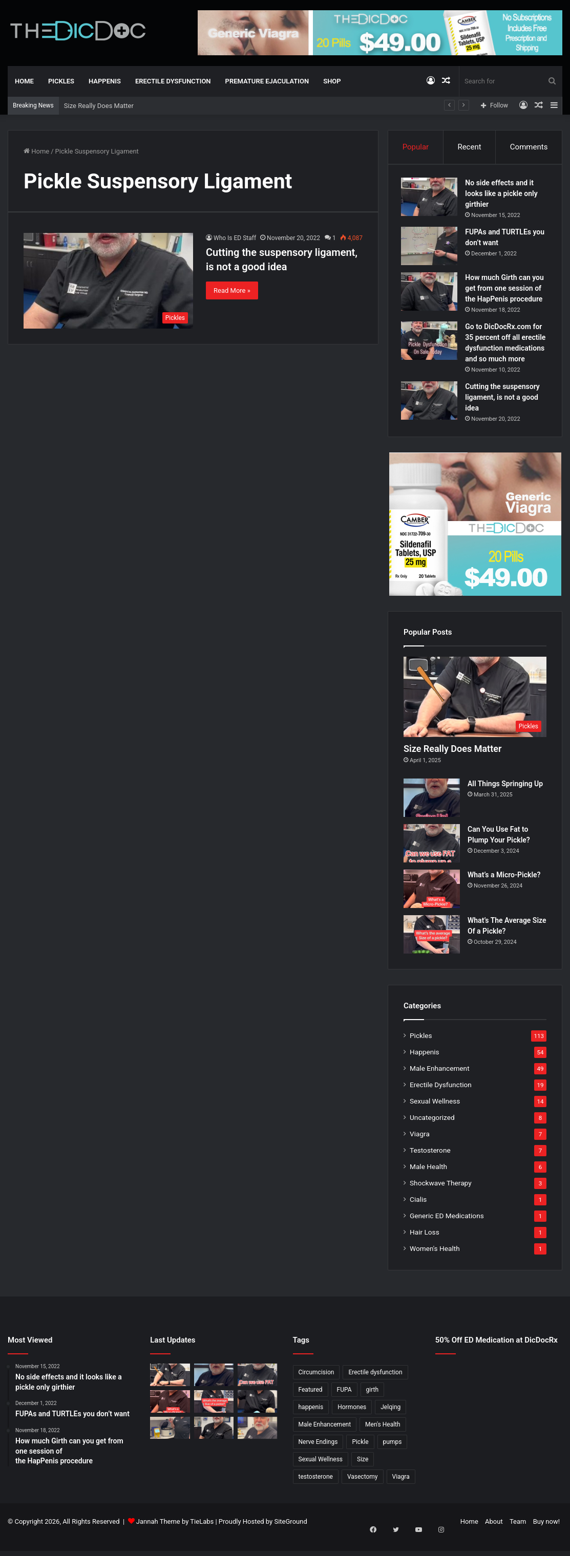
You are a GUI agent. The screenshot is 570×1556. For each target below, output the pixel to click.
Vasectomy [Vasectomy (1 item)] (362, 1492)
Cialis (418, 1215)
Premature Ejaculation (267, 81)
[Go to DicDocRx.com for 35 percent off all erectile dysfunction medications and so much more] (432, 343)
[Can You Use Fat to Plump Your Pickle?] (432, 859)
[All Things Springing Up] (432, 813)
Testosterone (430, 1166)
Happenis (105, 81)
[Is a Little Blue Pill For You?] (257, 1417)
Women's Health (435, 1264)
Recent (469, 147)
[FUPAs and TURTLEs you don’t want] (432, 248)
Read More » (232, 290)
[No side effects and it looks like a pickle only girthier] (432, 199)
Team (518, 1537)
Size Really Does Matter (99, 106)
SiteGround (290, 1537)
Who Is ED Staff (235, 238)
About (494, 1537)
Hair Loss (424, 1248)
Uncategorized (432, 1133)
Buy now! (546, 1537)
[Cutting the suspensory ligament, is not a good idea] (108, 281)
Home (24, 81)
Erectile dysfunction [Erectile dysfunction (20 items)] (375, 1388)
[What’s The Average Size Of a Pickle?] (432, 950)
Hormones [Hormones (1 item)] (351, 1423)
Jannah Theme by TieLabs (175, 1537)
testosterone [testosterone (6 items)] (316, 1492)
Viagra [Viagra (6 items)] (401, 1492)
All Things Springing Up (505, 799)
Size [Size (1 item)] (362, 1475)
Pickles (61, 81)
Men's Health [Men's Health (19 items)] (382, 1440)
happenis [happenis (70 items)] (311, 1423)
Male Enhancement (440, 1084)
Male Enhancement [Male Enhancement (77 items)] (325, 1440)
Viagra (420, 1150)
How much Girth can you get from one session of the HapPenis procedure (507, 291)
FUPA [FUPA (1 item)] (344, 1405)
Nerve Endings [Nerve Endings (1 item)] (318, 1457)
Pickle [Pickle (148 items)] (360, 1457)
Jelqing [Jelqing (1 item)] (390, 1423)
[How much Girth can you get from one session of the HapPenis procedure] (432, 294)
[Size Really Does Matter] (475, 712)
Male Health (428, 1182)
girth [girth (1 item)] (372, 1405)
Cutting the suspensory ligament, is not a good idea (505, 410)
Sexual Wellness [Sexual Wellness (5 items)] (321, 1475)
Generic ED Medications (447, 1231)
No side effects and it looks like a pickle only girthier (504, 196)
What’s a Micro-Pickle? (504, 891)
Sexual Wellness (435, 1117)
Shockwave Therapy (441, 1199)
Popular (416, 147)
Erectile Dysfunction (173, 81)
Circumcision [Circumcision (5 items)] (316, 1388)
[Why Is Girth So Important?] (257, 1443)
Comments (529, 147)
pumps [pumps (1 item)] (392, 1457)
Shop (332, 81)
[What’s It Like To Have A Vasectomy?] (214, 1443)
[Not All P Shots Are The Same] (169, 1443)
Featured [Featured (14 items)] (311, 1405)
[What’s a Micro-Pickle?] (432, 904)
